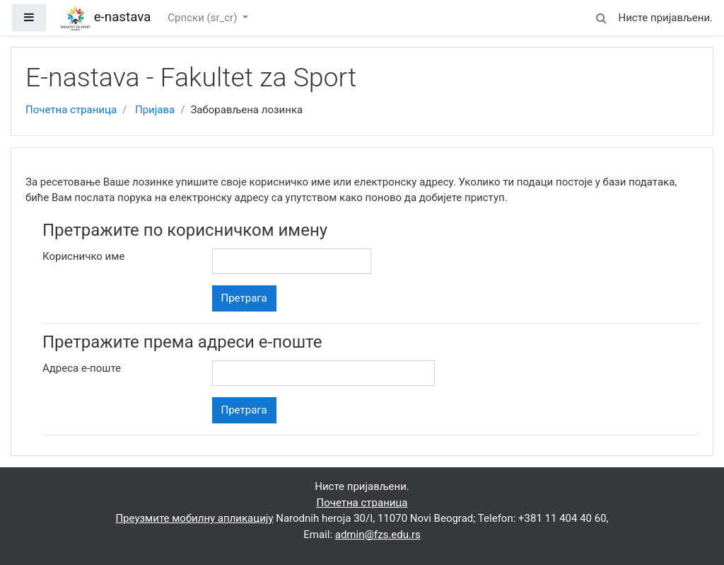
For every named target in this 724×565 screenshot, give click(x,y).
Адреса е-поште (81, 368)
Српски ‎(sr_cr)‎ (204, 17)
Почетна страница (71, 109)
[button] (601, 16)
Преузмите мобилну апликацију (194, 518)
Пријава (155, 109)
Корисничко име (83, 256)
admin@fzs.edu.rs (378, 534)
